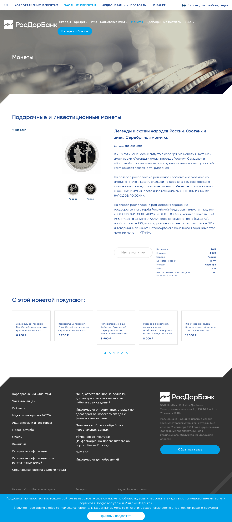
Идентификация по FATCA (31, 415)
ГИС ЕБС (82, 452)
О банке (159, 5)
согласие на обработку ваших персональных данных (142, 498)
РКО (94, 22)
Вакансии (19, 444)
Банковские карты (114, 22)
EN (6, 5)
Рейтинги (19, 408)
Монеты (137, 22)
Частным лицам (24, 401)
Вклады (65, 22)
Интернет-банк (74, 31)
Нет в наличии (133, 252)
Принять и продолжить (116, 516)
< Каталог (19, 129)
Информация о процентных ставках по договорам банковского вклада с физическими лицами (105, 414)
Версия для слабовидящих (208, 5)
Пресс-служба (23, 430)
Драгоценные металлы (163, 22)
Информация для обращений (97, 459)
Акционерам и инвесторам (124, 5)
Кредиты (81, 22)
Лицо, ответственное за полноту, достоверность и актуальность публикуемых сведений (101, 398)
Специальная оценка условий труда (39, 469)
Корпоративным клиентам (36, 5)
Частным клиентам (80, 5)
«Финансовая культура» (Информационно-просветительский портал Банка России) (103, 441)
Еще (189, 22)
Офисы (17, 437)
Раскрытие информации (30, 451)
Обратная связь (190, 449)
